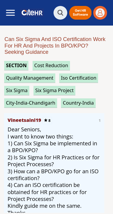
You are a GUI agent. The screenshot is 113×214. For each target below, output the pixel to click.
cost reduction (51, 65)
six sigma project (54, 90)
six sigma (17, 90)
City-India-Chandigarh (30, 103)
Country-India (78, 103)
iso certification (78, 78)
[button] (80, 13)
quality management (30, 78)
